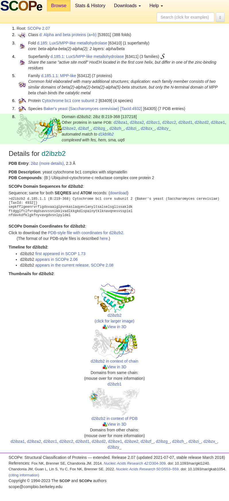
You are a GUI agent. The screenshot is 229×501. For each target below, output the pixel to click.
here (104, 238)
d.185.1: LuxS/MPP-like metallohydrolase (87, 56)
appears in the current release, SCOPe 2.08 (74, 265)
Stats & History (90, 5)
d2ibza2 (137, 122)
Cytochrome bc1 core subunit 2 (70, 100)
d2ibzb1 (114, 384)
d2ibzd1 (185, 122)
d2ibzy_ (164, 128)
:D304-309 (135, 463)
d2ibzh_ (117, 128)
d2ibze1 (218, 122)
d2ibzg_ (100, 128)
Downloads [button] (127, 5)
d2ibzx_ (148, 128)
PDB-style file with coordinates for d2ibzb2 (85, 232)
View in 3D (115, 326)
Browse (58, 5)
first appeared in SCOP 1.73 (60, 253)
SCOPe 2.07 (38, 28)
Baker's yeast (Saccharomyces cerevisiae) (81, 108)
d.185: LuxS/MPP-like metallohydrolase (72, 43)
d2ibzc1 (153, 122)
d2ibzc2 (169, 122)
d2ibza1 (121, 122)
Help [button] (156, 5)
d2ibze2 (69, 128)
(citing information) (24, 475)
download (118, 193)
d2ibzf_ (84, 128)
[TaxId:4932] (131, 108)
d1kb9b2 (106, 134)
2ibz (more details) (47, 163)
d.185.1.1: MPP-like (58, 75)
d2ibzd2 (202, 122)
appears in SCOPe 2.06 (56, 259)
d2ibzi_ (132, 128)
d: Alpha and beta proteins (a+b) (68, 34)
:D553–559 (147, 469)
